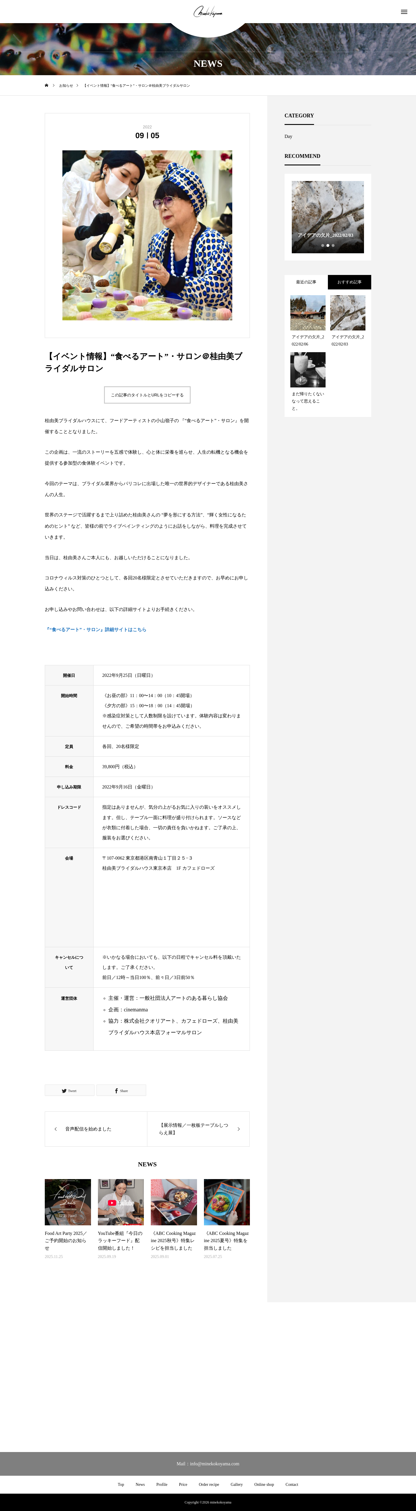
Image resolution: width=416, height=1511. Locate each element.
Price (183, 1484)
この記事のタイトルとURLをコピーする (147, 395)
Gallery (237, 1484)
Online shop (264, 1484)
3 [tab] (333, 245)
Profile (161, 1484)
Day (288, 136)
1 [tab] (323, 245)
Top (121, 1484)
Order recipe (209, 1484)
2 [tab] (328, 245)
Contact (292, 1484)
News (140, 1484)
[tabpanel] (328, 217)
